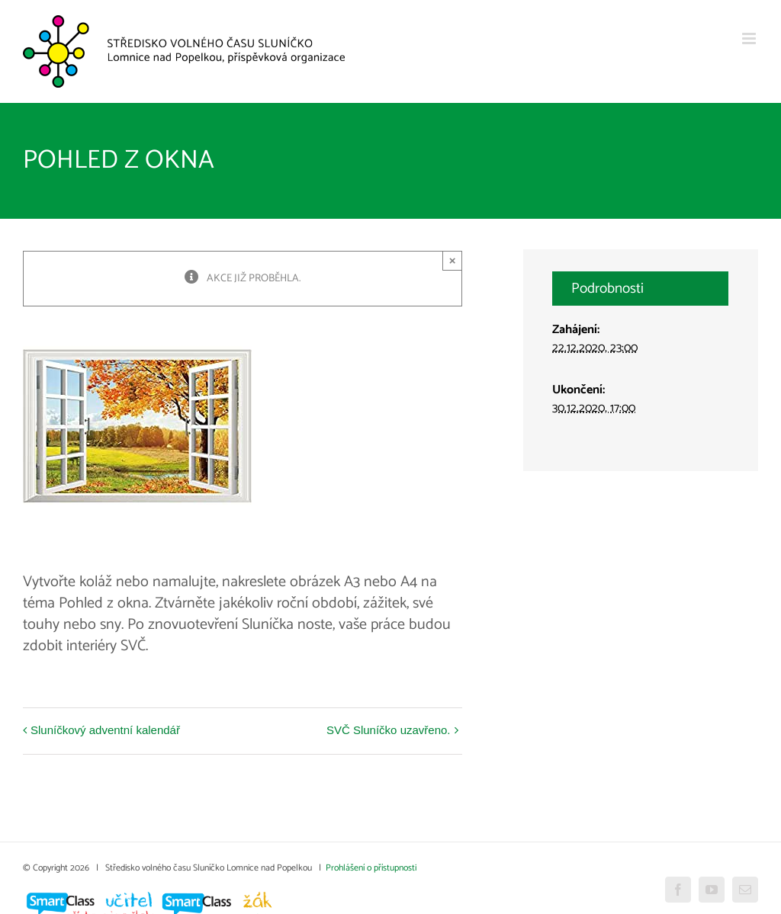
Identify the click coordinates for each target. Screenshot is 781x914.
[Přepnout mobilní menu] (750, 38)
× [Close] (452, 260)
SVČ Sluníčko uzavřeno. (388, 729)
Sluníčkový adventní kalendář (105, 729)
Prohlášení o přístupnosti (371, 868)
